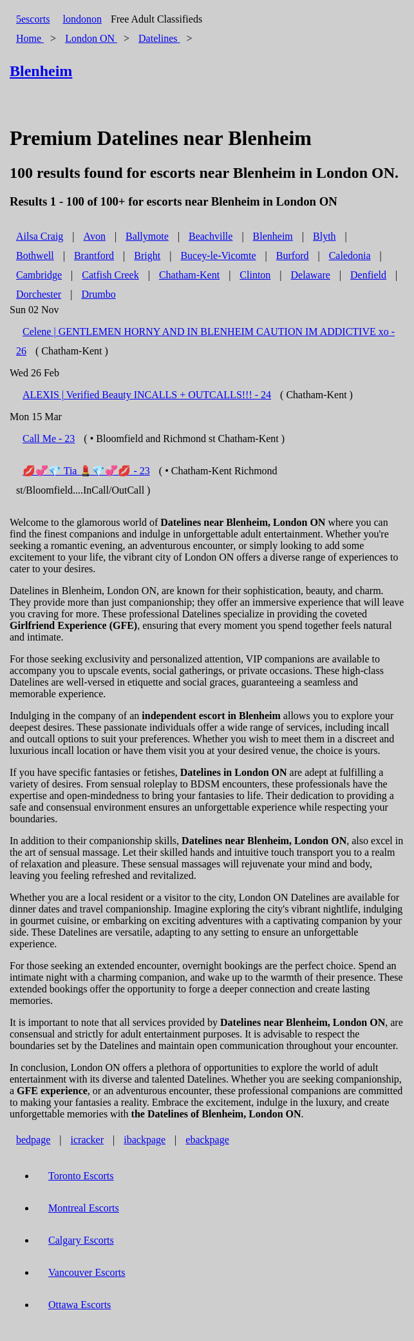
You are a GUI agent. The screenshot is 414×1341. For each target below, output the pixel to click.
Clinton (255, 274)
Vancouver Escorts (87, 1272)
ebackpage (207, 1139)
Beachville (210, 236)
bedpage (33, 1139)
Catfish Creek (110, 274)
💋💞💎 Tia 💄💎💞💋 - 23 (86, 470)
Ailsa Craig (39, 236)
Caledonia (350, 255)
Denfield (368, 274)
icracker (87, 1139)
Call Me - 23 (49, 438)
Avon (95, 236)
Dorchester (38, 294)
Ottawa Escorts (79, 1304)
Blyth (324, 236)
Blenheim (273, 236)
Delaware (310, 274)
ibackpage (144, 1139)
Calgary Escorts (81, 1240)
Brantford (94, 255)
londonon (81, 19)
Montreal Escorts (83, 1207)
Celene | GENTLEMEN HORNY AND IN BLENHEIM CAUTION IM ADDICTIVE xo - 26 (205, 341)
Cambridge (39, 274)
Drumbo (98, 294)
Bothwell (35, 255)
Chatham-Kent (189, 274)
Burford (292, 255)
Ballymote (147, 236)
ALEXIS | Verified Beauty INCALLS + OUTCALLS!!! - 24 (147, 394)
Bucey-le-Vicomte (218, 255)
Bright (147, 255)
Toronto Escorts (81, 1175)
